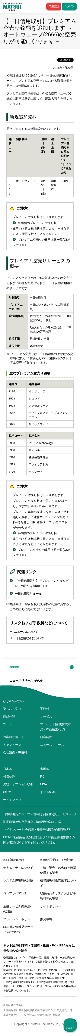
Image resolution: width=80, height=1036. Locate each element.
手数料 (44, 708)
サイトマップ (12, 800)
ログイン (69, 6)
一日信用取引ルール (28, 593)
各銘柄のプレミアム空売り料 (37, 223)
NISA (43, 784)
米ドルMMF (48, 792)
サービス (46, 716)
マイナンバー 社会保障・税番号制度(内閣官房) (36, 829)
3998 (12, 450)
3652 (12, 412)
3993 (12, 443)
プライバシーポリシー (18, 919)
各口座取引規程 (13, 860)
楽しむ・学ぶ (12, 708)
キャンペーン (12, 744)
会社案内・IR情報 (15, 752)
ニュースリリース (52, 744)
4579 (12, 464)
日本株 (7, 769)
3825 (12, 424)
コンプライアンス (15, 893)
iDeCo (7, 792)
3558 (12, 398)
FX (42, 776)
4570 (12, 457)
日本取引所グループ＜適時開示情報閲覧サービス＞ (39, 814)
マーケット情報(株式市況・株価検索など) (55, 726)
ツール (7, 724)
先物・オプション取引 (18, 784)
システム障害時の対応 (18, 880)
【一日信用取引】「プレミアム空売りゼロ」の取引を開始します (42, 583)
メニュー (70, 1028)
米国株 (44, 769)
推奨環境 (46, 919)
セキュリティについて (18, 867)
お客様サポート (13, 737)
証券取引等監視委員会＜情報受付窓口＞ (32, 822)
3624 (12, 405)
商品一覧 (9, 716)
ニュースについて (26, 631)
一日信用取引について (29, 638)
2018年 (14, 667)
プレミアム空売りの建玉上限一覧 (40, 239)
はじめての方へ (13, 701)
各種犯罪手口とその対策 (56, 860)
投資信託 (9, 776)
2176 (12, 391)
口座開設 (54, 6)
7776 (12, 471)
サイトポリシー (50, 906)
